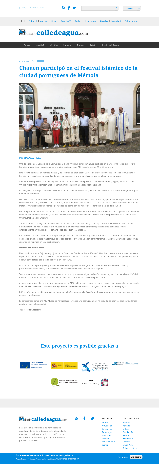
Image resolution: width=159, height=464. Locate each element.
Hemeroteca (90, 21)
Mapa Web (116, 21)
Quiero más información (67, 459)
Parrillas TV (66, 21)
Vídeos (54, 21)
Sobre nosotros (132, 21)
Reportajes (67, 45)
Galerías (104, 21)
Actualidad (40, 45)
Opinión (93, 45)
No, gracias (123, 457)
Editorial (33, 21)
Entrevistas (53, 45)
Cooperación (27, 61)
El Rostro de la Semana (110, 45)
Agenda (44, 21)
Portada (27, 45)
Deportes (80, 45)
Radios (78, 21)
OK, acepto (136, 457)
